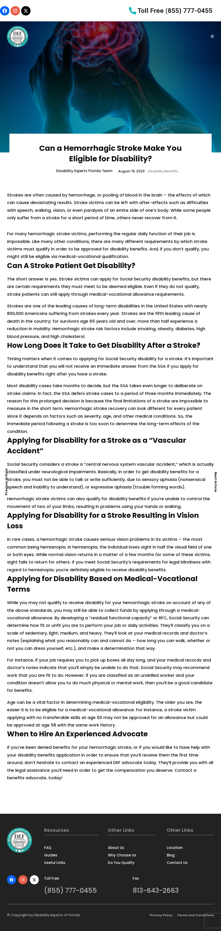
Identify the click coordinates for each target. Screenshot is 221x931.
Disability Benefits (163, 171)
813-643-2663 (156, 890)
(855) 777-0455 (70, 890)
